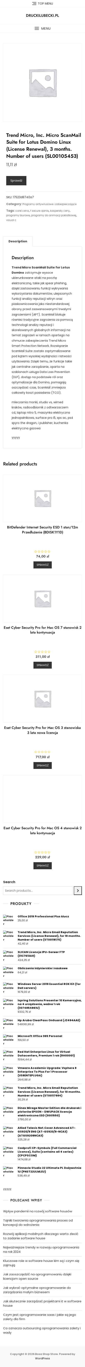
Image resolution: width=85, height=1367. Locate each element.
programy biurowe (18, 215)
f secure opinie (39, 210)
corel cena (22, 210)
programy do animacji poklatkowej (53, 215)
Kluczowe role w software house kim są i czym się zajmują (41, 1263)
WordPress (42, 1358)
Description (18, 241)
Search (9, 882)
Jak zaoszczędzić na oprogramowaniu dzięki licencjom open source (37, 1276)
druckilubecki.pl (42, 15)
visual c (11, 220)
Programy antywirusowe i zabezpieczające (49, 204)
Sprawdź (16, 180)
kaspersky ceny (60, 210)
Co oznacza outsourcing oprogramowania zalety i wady (42, 1330)
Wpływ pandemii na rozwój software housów (37, 1211)
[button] (42, 28)
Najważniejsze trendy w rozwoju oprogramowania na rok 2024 (41, 1249)
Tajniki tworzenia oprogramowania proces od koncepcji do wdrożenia (38, 1222)
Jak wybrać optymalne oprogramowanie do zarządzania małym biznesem (37, 1290)
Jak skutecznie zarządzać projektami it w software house (42, 1303)
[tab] (18, 241)
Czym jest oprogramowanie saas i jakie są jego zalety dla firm (39, 1316)
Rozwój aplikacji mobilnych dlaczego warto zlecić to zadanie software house (40, 1236)
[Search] (78, 890)
